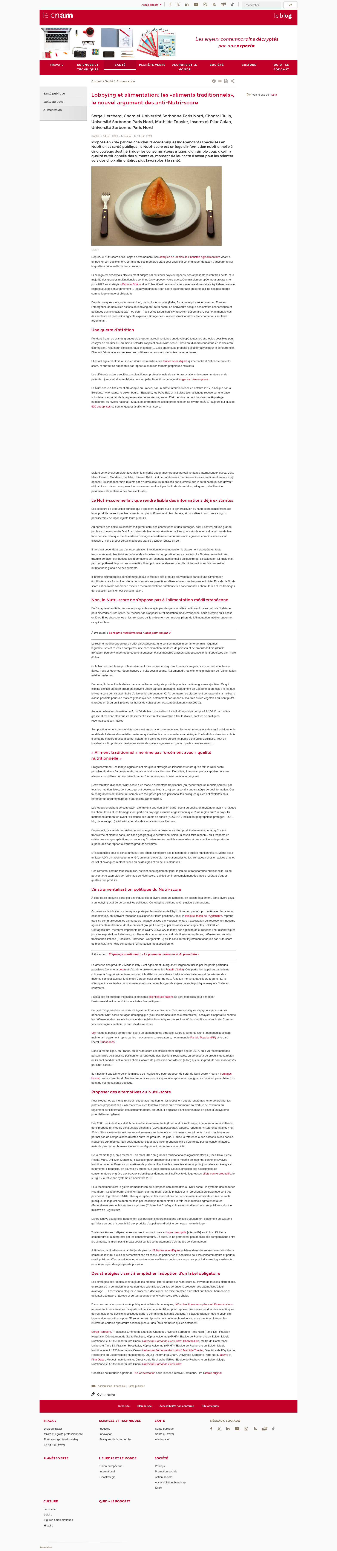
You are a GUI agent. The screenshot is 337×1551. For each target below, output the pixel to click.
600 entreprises (101, 406)
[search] (261, 5)
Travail (49, 1421)
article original (213, 1372)
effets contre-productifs (216, 1173)
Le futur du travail (54, 1445)
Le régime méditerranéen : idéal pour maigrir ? (140, 632)
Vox (93, 1033)
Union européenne (111, 1466)
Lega (122, 969)
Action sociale (163, 1477)
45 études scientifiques (166, 1250)
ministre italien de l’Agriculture (203, 915)
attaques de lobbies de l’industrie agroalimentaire (189, 257)
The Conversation (144, 1372)
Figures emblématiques (58, 1520)
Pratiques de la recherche (115, 1439)
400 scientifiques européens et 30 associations (204, 1304)
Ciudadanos (107, 1042)
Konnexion (46, 1547)
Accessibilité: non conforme (176, 1406)
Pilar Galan (98, 1359)
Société (161, 1458)
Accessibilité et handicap (170, 1482)
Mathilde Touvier (193, 1350)
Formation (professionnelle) (61, 1439)
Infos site (124, 1406)
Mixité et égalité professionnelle (63, 1434)
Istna (274, 94)
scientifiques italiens (161, 996)
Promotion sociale (166, 1471)
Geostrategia (107, 1477)
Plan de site (144, 1406)
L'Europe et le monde (117, 1458)
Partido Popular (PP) (203, 1037)
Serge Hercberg (101, 1331)
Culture (50, 1501)
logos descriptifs (176, 1232)
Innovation (106, 1434)
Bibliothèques (210, 1406)
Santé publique (54, 94)
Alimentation (125, 81)
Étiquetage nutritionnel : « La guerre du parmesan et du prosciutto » (154, 954)
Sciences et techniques (120, 1421)
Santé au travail (54, 102)
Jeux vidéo (50, 1509)
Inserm (223, 1354)
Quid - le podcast (114, 1501)
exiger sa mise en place (193, 379)
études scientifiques (175, 361)
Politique (160, 1466)
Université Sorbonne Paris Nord (162, 1341)
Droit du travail (53, 1428)
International (107, 1471)
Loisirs (48, 1514)
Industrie (105, 1428)
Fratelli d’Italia (174, 969)
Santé (109, 81)
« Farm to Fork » (130, 284)
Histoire (48, 1525)
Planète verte (55, 1458)
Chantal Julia (191, 1341)
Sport (158, 1487)
